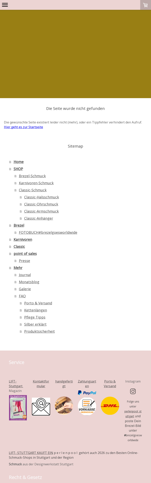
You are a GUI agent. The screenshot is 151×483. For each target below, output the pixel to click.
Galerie (25, 234)
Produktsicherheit (39, 277)
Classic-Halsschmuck (41, 143)
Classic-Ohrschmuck (41, 150)
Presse (24, 206)
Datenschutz (71, 463)
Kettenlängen (35, 256)
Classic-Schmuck (33, 135)
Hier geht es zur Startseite (23, 73)
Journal (25, 220)
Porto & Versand (38, 249)
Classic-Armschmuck (41, 157)
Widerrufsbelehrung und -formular (34, 459)
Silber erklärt (35, 270)
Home (19, 107)
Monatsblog (29, 227)
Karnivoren (23, 185)
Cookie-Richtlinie (22, 468)
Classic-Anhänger (38, 164)
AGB (31, 454)
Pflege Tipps (34, 263)
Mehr (18, 213)
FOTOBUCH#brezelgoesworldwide (48, 178)
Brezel (19, 171)
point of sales (25, 199)
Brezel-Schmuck (32, 121)
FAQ (22, 241)
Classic (19, 192)
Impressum (16, 454)
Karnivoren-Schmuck (36, 128)
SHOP (18, 114)
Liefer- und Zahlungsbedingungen (33, 463)
